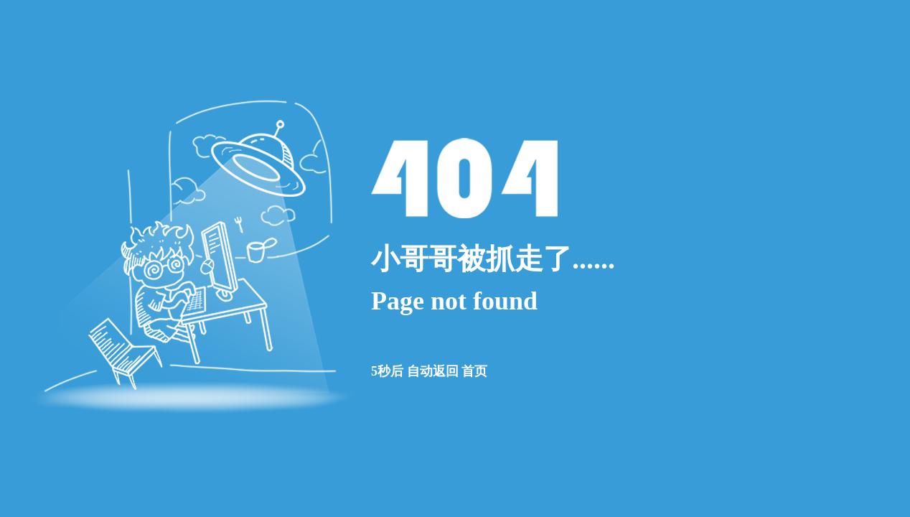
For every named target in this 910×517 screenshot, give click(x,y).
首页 (474, 371)
